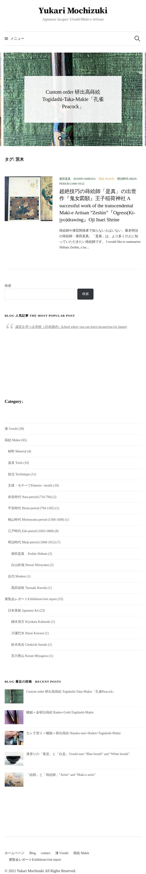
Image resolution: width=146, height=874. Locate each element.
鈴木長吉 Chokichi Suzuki (29, 644)
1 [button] (60, 138)
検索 (8, 285)
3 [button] (73, 138)
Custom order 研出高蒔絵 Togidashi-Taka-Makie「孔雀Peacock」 (73, 99)
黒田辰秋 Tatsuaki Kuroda (29, 588)
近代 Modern (17, 576)
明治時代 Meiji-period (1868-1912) (32, 542)
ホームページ (14, 853)
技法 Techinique (19, 474)
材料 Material (17, 451)
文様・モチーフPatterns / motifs (30, 485)
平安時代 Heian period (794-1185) (31, 508)
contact (45, 853)
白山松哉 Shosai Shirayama (30, 565)
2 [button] (66, 138)
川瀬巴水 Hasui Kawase (27, 633)
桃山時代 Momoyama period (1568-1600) (36, 519)
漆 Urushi (11, 428)
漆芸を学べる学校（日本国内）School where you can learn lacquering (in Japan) (71, 327)
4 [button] (80, 138)
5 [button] (86, 138)
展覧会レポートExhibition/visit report (31, 599)
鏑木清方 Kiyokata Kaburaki (30, 621)
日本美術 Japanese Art (23, 610)
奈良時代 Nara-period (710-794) (30, 497)
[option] (73, 99)
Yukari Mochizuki (72, 11)
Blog (33, 853)
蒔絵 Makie (106, 178)
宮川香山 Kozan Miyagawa (30, 656)
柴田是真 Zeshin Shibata (77, 178)
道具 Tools (15, 463)
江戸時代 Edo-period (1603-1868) (31, 531)
